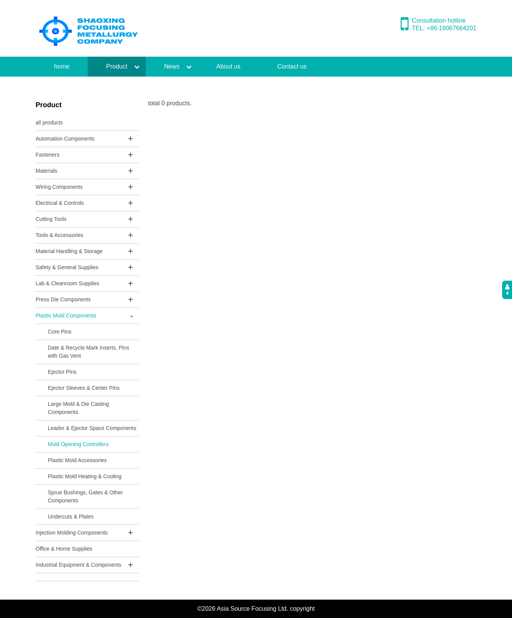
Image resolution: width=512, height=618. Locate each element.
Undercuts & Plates (71, 516)
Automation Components (65, 139)
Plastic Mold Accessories (77, 460)
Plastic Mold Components (66, 315)
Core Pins (59, 332)
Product (116, 66)
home (61, 66)
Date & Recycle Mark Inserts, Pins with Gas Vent (88, 352)
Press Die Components (63, 299)
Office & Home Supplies (64, 549)
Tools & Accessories (59, 235)
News (171, 66)
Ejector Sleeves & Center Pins (84, 388)
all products (49, 122)
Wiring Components (59, 187)
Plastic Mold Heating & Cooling (84, 476)
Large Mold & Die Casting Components (78, 408)
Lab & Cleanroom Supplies (67, 283)
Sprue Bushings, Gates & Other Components (85, 496)
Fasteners (47, 155)
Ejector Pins (62, 372)
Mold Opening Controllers (78, 444)
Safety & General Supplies (67, 267)
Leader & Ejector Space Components (92, 428)
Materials (46, 171)
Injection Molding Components (72, 533)
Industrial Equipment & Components (78, 565)
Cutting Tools (51, 219)
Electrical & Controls (60, 203)
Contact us (292, 66)
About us (228, 66)
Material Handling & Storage (69, 251)
